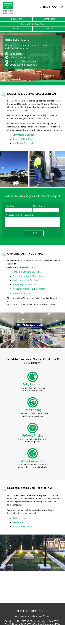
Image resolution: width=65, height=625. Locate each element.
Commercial (48, 19)
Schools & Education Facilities (27, 271)
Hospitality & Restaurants (25, 284)
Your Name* (11, 206)
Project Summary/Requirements (20, 215)
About (16, 28)
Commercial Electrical (23, 134)
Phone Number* (40, 206)
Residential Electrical (22, 143)
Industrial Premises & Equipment (28, 288)
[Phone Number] (45, 210)
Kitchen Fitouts (19, 518)
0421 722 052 (53, 7)
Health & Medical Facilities (25, 280)
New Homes (18, 522)
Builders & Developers (23, 139)
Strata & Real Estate (22, 293)
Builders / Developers (32, 23)
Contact (49, 28)
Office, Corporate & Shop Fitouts (28, 276)
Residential (16, 19)
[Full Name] (18, 210)
